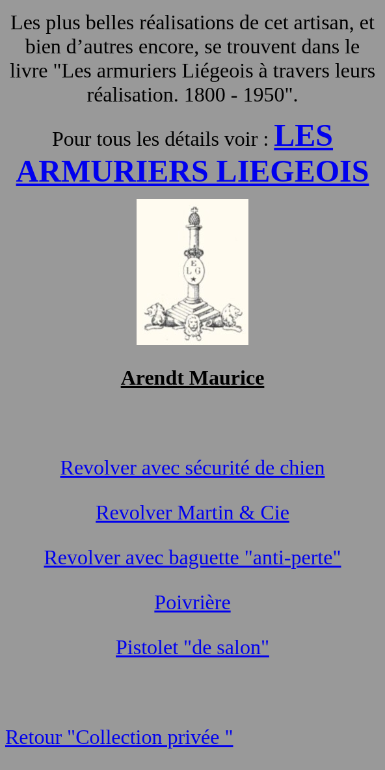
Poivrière (192, 602)
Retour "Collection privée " (119, 737)
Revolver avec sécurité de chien (192, 467)
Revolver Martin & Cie (192, 512)
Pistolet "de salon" (192, 647)
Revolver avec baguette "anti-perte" (192, 557)
